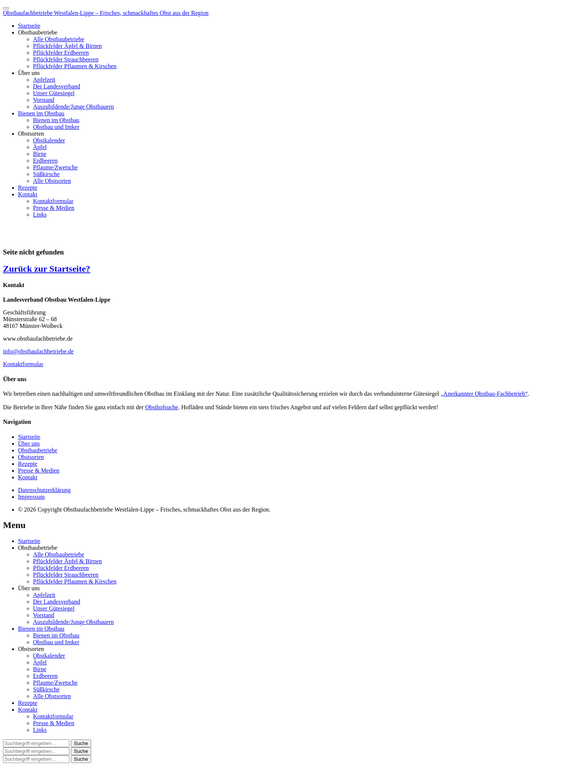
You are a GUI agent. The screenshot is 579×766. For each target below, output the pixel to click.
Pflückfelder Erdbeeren (61, 52)
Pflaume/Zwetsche (55, 167)
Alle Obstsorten (52, 181)
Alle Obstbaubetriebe (58, 39)
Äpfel (39, 147)
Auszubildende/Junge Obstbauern (73, 106)
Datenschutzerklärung (44, 490)
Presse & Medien (53, 208)
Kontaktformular (53, 201)
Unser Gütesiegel (54, 93)
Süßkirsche (46, 174)
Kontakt (28, 194)
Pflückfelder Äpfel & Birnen (67, 46)
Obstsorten (31, 133)
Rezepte (28, 187)
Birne (39, 154)
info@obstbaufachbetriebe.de (38, 351)
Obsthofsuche (161, 407)
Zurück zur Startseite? (46, 269)
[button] (81, 743)
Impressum (31, 497)
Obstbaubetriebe (37, 32)
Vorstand (43, 100)
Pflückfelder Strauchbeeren (66, 59)
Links (39, 214)
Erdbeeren (45, 160)
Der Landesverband (56, 86)
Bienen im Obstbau (41, 113)
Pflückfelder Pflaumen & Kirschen (75, 66)
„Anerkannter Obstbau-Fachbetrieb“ (484, 393)
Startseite (29, 25)
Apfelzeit (44, 79)
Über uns (29, 73)
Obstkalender (49, 140)
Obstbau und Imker (56, 127)
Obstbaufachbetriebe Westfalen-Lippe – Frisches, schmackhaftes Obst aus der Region (105, 13)
